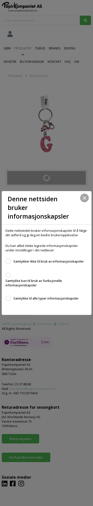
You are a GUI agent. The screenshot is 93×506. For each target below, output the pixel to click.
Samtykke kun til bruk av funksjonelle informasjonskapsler (33, 282)
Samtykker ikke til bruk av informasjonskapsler (48, 261)
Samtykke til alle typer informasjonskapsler (46, 298)
